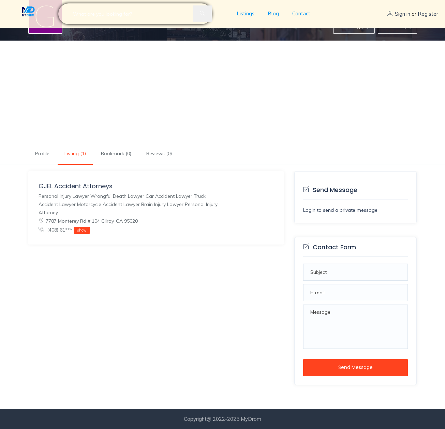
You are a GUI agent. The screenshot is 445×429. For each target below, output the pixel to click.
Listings (245, 13)
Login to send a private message (340, 210)
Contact (301, 13)
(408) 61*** (64, 230)
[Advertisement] (222, 91)
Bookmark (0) (116, 153)
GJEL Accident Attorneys (76, 186)
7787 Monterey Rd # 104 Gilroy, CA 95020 (88, 221)
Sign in (402, 14)
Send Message (355, 367)
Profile (42, 153)
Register (428, 14)
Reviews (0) (159, 153)
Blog (273, 13)
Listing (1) (75, 153)
